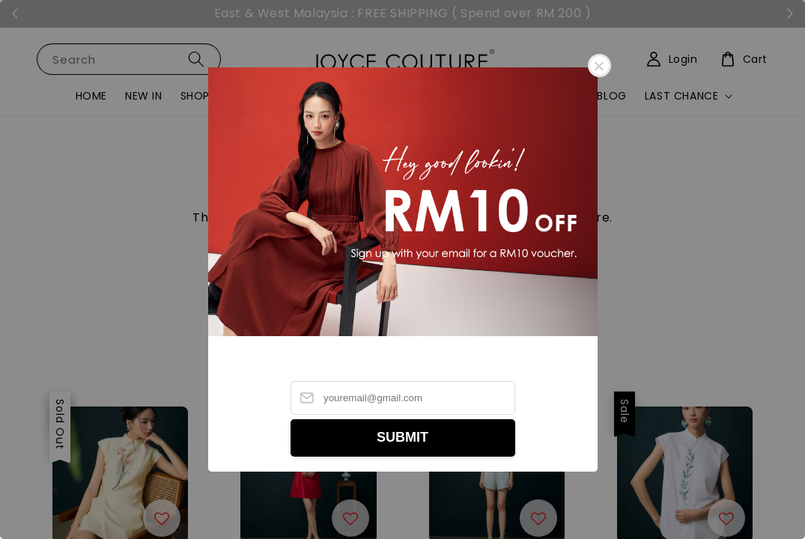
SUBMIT (402, 437)
